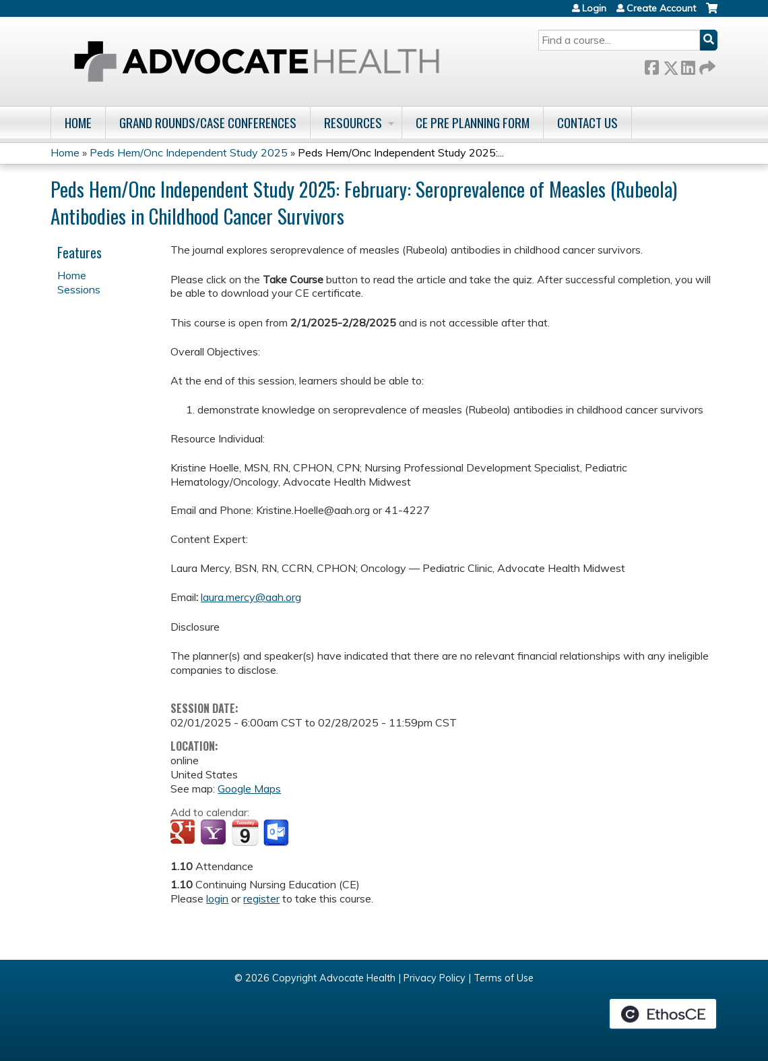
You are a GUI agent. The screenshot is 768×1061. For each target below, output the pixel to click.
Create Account (661, 8)
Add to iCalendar (245, 832)
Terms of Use (504, 978)
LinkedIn (688, 65)
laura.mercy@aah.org (251, 597)
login (217, 898)
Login (594, 8)
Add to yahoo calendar (214, 833)
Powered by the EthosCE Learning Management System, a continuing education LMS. (662, 1014)
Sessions (78, 289)
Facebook (651, 65)
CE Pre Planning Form (473, 122)
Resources (353, 122)
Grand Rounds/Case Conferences (207, 122)
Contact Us (587, 122)
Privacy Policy (435, 978)
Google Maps (249, 788)
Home (78, 122)
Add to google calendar (184, 833)
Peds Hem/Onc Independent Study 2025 (189, 152)
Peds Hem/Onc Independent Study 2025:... (401, 152)
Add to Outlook (277, 833)
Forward (706, 65)
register (261, 898)
